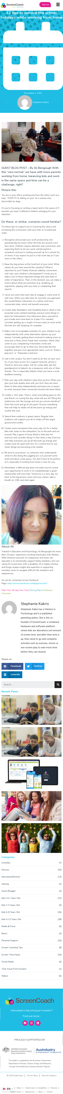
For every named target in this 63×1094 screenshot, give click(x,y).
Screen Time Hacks (11, 954)
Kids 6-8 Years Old (11, 912)
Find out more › (31, 1016)
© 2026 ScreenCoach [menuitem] (15, 1075)
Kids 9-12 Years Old (11, 919)
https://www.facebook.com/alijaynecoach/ (27, 583)
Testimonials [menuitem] (30, 1092)
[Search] (58, 684)
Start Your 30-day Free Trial (15, 590)
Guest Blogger (9, 891)
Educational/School (11, 876)
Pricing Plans (36, 590)
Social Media (8, 961)
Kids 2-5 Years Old (11, 905)
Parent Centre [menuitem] (15, 1092)
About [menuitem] (19, 1088)
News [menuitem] (40, 1092)
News (4, 933)
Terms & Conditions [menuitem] (49, 1075)
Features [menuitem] (54, 1088)
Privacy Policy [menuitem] (32, 1075)
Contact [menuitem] (49, 1092)
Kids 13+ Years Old (11, 898)
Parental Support (10, 940)
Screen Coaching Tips (12, 947)
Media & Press (9, 926)
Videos (5, 975)
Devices (5, 869)
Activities (6, 862)
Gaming (5, 883)
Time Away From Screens (14, 968)
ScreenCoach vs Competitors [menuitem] (36, 1088)
